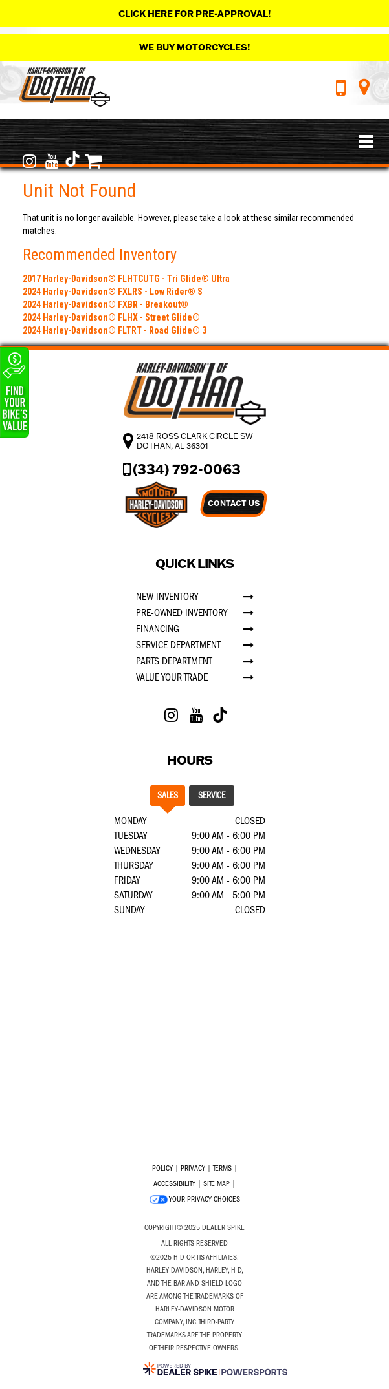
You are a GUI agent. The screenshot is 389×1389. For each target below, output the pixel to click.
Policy (162, 1167)
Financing (157, 629)
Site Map (216, 1183)
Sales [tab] (167, 795)
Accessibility (174, 1183)
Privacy (193, 1167)
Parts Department (174, 661)
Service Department (178, 645)
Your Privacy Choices (195, 1199)
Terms (222, 1167)
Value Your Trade (172, 677)
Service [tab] (211, 795)
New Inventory (167, 596)
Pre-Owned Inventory (181, 613)
